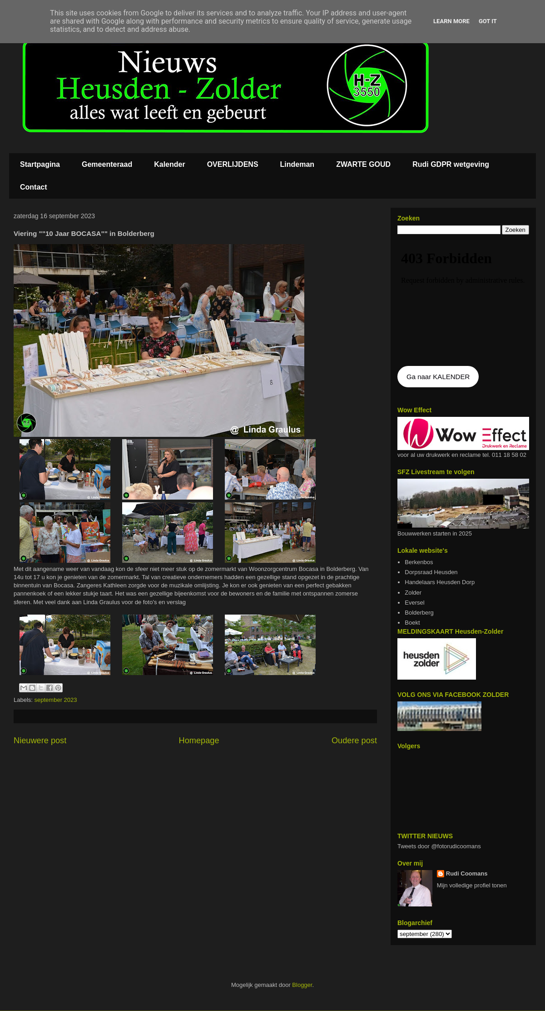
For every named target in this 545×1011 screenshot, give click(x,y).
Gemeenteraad (107, 164)
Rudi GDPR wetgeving (450, 164)
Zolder (413, 592)
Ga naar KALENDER (438, 376)
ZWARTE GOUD (363, 164)
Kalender (169, 164)
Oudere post (354, 740)
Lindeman (297, 164)
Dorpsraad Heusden (431, 572)
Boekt (412, 622)
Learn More (451, 21)
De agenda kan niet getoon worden (463, 300)
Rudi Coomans (467, 873)
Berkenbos (419, 562)
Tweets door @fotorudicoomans (439, 846)
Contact (33, 187)
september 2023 (56, 699)
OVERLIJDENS (232, 164)
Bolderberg (419, 612)
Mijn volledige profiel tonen (472, 885)
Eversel (414, 602)
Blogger (302, 984)
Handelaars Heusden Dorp (440, 582)
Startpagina (40, 164)
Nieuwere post (40, 740)
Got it (488, 21)
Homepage (199, 740)
